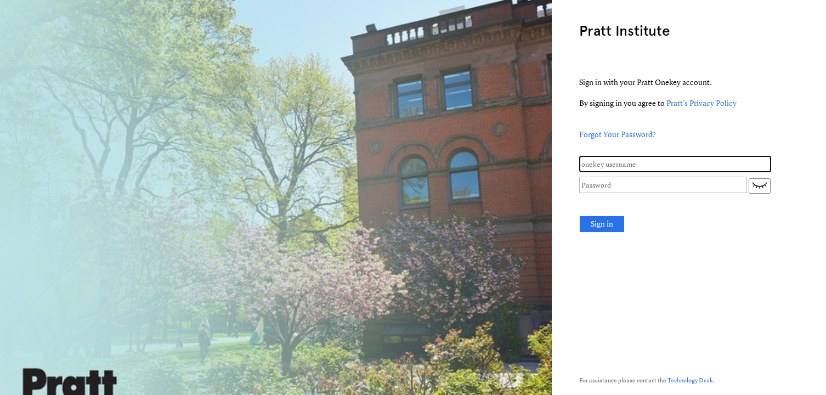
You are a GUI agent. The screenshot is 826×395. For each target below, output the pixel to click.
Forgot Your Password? (617, 134)
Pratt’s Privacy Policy (701, 103)
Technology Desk (690, 380)
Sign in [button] (602, 223)
